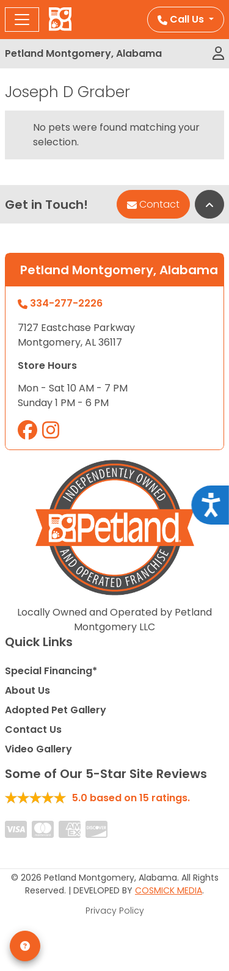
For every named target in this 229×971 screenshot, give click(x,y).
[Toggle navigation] (22, 19)
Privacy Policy (114, 910)
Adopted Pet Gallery (55, 710)
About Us (27, 690)
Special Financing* (51, 671)
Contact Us (33, 729)
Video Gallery (38, 749)
